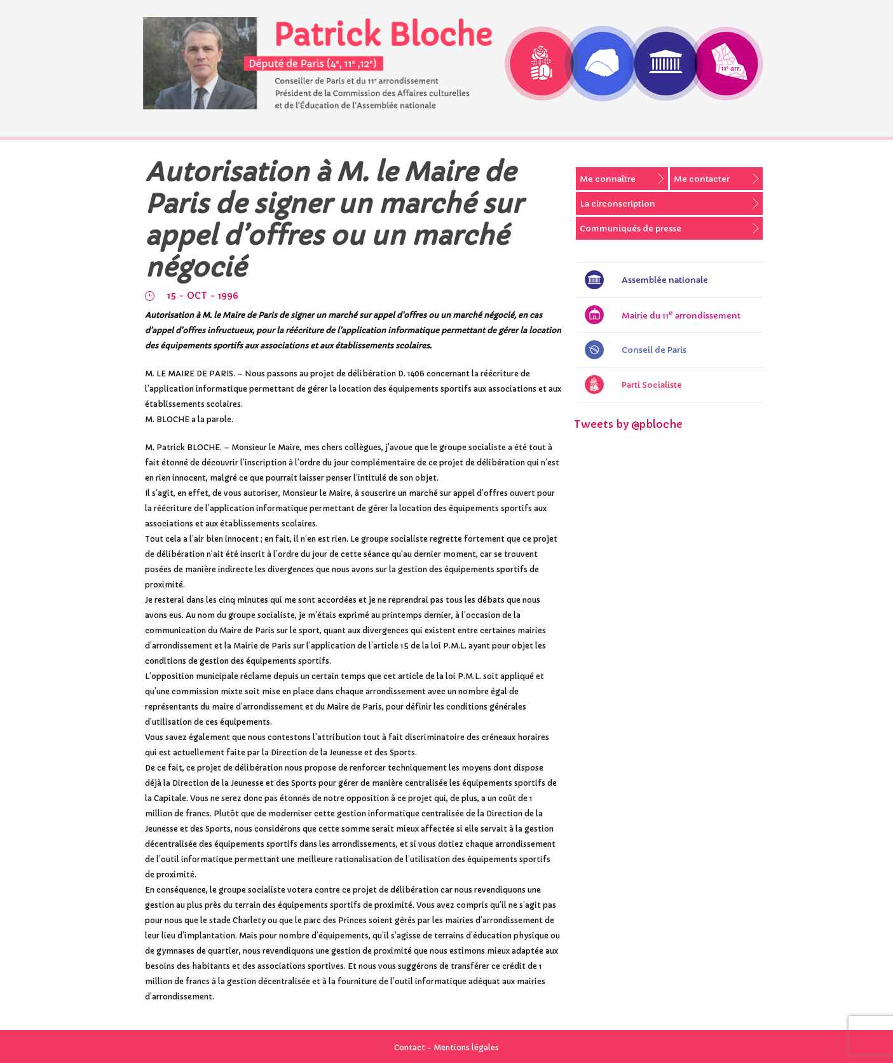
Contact (409, 1047)
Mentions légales (466, 1047)
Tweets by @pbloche (628, 424)
